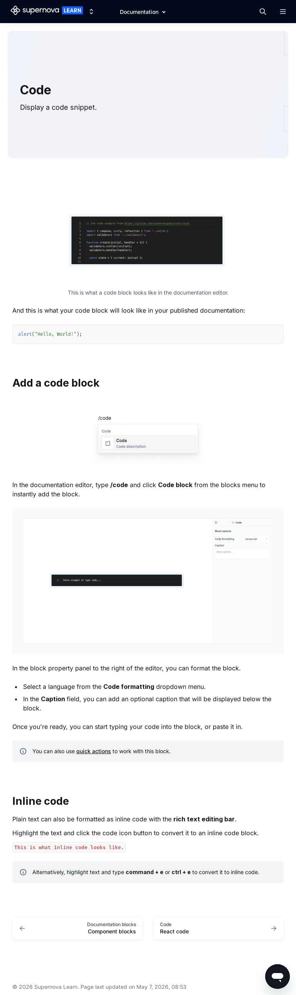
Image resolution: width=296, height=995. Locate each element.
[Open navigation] (283, 11)
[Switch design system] (91, 11)
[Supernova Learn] (47, 11)
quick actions (93, 751)
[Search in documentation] (263, 11)
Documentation (139, 11)
